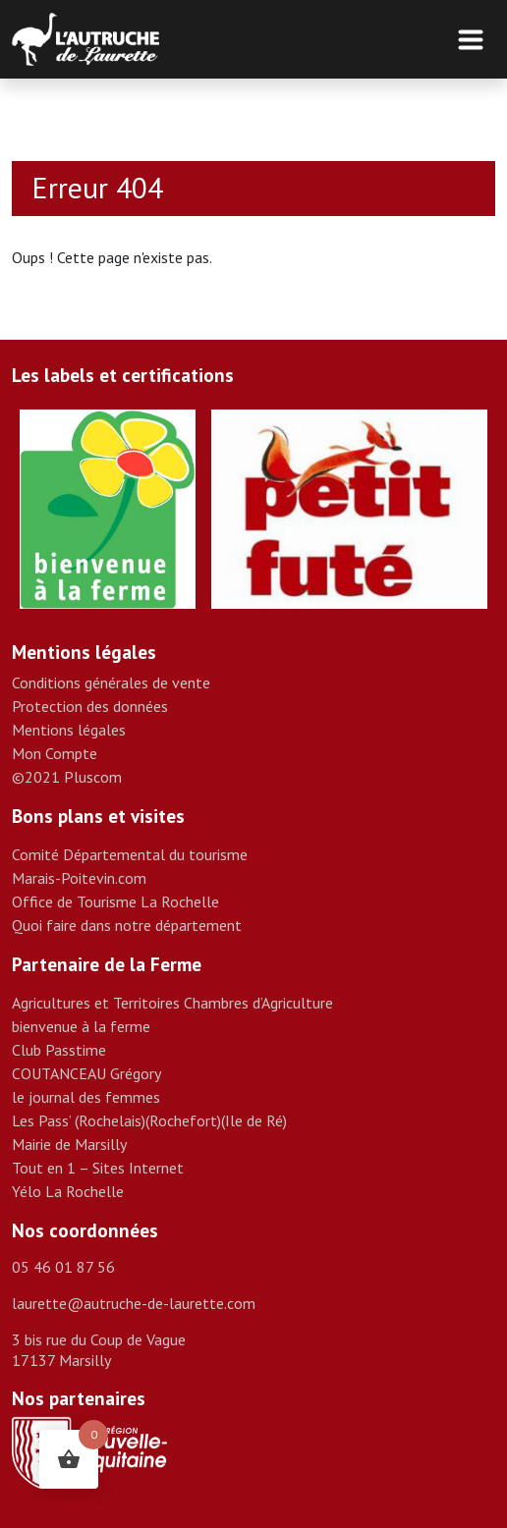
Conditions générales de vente (111, 682)
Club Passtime (59, 1050)
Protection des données (90, 706)
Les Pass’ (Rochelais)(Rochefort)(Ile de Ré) (149, 1120)
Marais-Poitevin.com (79, 878)
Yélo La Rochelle (68, 1191)
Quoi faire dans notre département (127, 925)
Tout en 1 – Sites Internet (98, 1167)
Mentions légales (69, 729)
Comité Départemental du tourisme (130, 854)
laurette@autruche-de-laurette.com (133, 1303)
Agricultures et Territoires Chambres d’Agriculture (172, 1002)
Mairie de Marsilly (69, 1144)
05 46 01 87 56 (63, 1267)
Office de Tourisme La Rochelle (115, 901)
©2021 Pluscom (67, 777)
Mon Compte (54, 753)
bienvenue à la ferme (81, 1026)
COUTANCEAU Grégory (86, 1073)
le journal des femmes (86, 1097)
